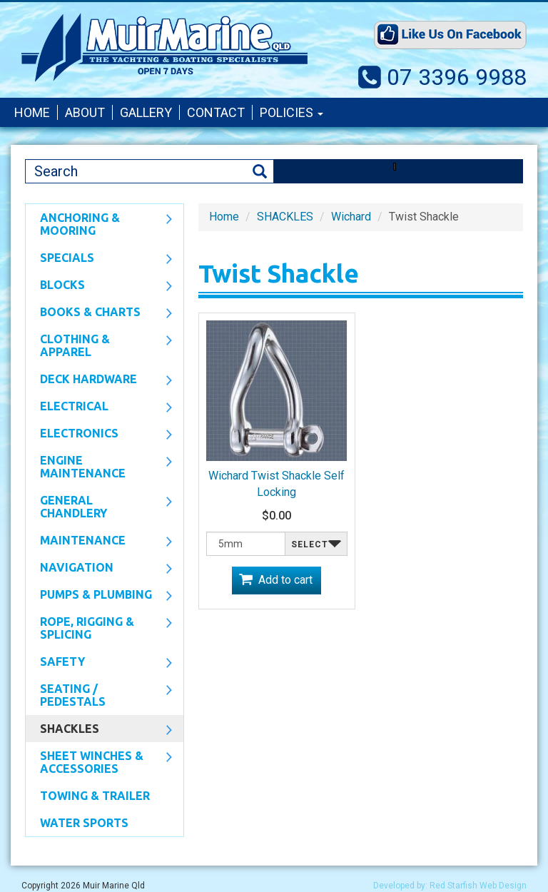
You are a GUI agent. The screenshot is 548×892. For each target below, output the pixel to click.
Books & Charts (99, 313)
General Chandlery (99, 507)
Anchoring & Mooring (99, 224)
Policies (291, 112)
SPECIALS (99, 259)
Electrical (99, 407)
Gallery (146, 112)
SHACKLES (99, 730)
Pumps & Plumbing (99, 596)
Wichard (351, 216)
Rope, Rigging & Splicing (99, 628)
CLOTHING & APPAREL (99, 345)
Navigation (99, 569)
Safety (99, 663)
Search (260, 171)
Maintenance (99, 541)
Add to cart (285, 580)
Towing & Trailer (95, 795)
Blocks (99, 286)
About (85, 112)
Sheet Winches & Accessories (99, 762)
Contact (216, 112)
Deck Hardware (99, 380)
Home (32, 112)
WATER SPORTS (84, 822)
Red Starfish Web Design (478, 886)
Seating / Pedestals (99, 695)
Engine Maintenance (99, 467)
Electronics (99, 434)
